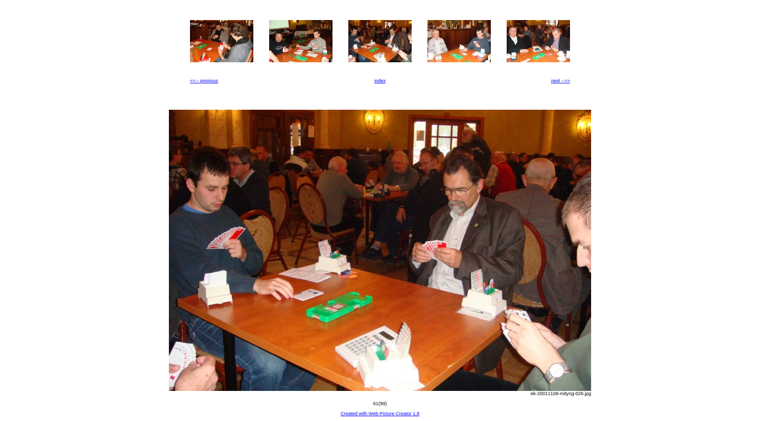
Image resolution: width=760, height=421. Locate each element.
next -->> (560, 80)
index (380, 80)
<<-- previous (204, 80)
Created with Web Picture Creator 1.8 (379, 413)
